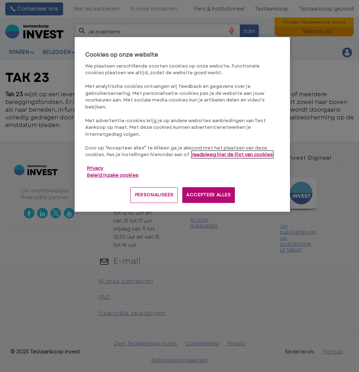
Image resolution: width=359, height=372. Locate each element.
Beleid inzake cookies (112, 175)
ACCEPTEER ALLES (208, 194)
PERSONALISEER (154, 194)
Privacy (95, 168)
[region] (182, 124)
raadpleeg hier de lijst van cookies (232, 154)
